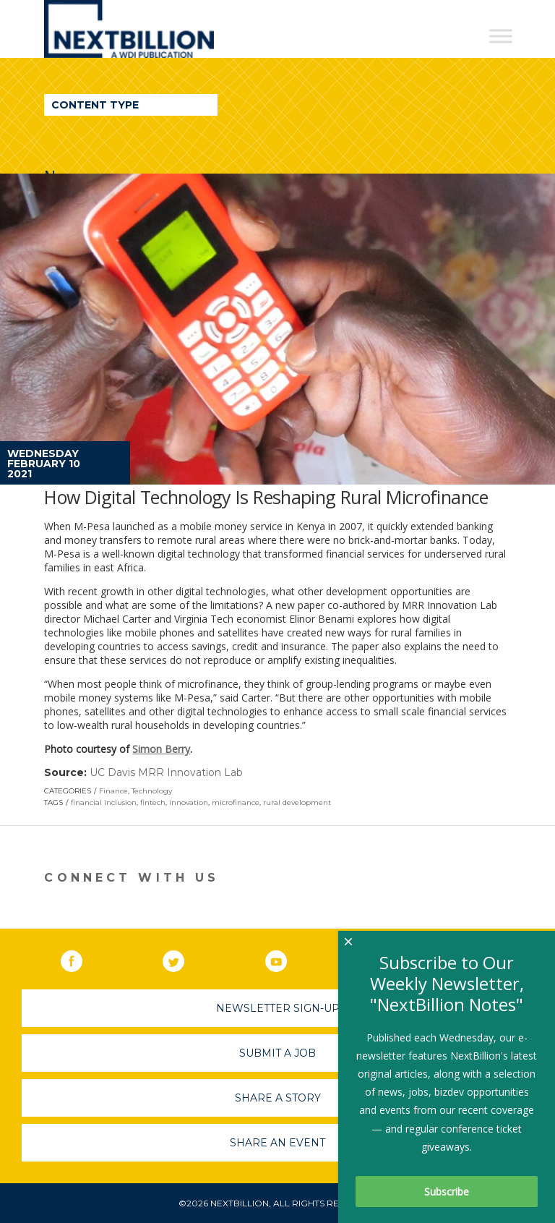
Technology (152, 791)
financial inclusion (104, 802)
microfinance (235, 802)
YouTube (286, 958)
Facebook (81, 958)
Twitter (183, 958)
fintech (152, 802)
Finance (113, 791)
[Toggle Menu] (500, 36)
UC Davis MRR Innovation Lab (166, 772)
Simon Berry (161, 749)
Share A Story (278, 1097)
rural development (297, 802)
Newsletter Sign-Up (278, 1008)
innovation (188, 802)
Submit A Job (277, 1053)
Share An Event (277, 1142)
